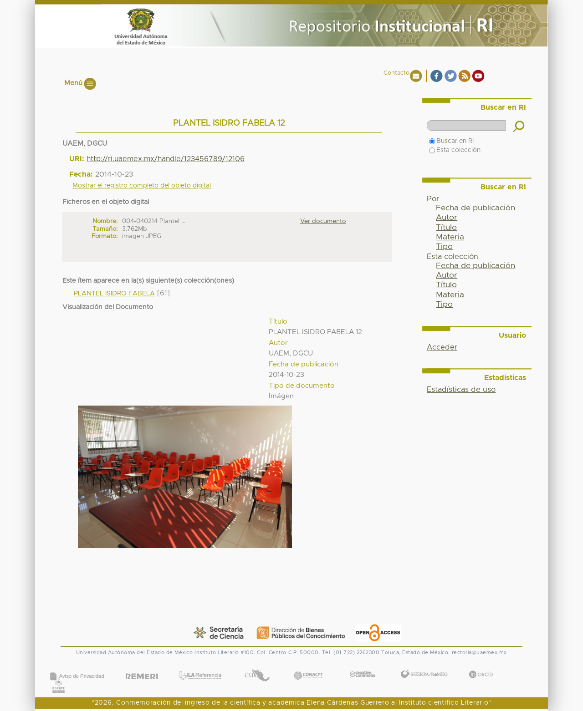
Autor (446, 217)
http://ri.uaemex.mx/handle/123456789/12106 (166, 159)
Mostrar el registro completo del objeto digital (141, 186)
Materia (450, 237)
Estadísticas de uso (461, 389)
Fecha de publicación (475, 208)
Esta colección (455, 150)
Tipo (444, 247)
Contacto (396, 73)
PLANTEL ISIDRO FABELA (114, 293)
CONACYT (308, 666)
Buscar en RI (451, 141)
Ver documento (323, 221)
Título (446, 227)
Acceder (442, 347)
